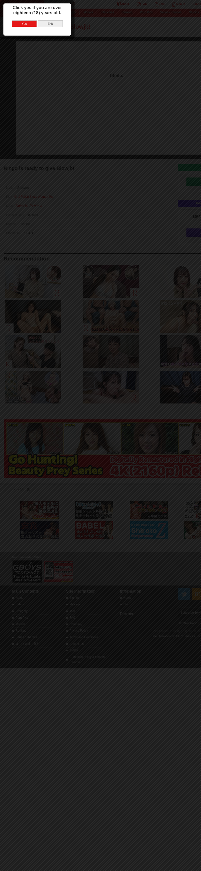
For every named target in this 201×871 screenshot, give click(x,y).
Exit (113, 440)
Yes (87, 440)
